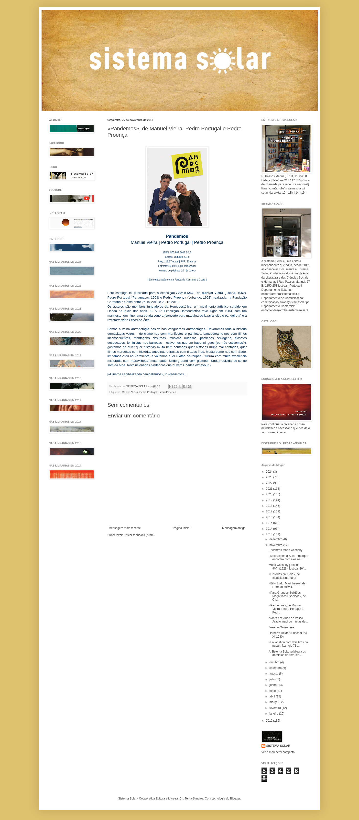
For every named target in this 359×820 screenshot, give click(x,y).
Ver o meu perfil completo (278, 752)
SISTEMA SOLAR (278, 745)
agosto (274, 673)
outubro (274, 662)
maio (272, 691)
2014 (269, 528)
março (273, 702)
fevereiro (275, 708)
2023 (269, 477)
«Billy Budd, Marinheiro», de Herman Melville (287, 585)
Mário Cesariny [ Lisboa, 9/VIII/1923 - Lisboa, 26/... (287, 566)
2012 (269, 720)
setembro (275, 668)
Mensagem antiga (233, 528)
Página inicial (181, 528)
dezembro (276, 539)
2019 (269, 500)
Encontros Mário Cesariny (285, 550)
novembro (276, 545)
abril (272, 696)
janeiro (274, 713)
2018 (269, 506)
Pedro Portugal (148, 392)
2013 (269, 534)
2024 (269, 471)
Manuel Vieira (130, 392)
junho (273, 685)
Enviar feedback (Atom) (139, 535)
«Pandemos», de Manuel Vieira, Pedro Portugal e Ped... (286, 609)
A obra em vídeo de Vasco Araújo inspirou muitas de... (288, 619)
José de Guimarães (281, 627)
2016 (269, 517)
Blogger (235, 798)
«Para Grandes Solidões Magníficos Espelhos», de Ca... (287, 596)
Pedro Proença (167, 392)
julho (272, 679)
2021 (269, 488)
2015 (269, 523)
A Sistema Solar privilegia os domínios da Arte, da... (287, 653)
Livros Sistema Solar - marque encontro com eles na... (288, 557)
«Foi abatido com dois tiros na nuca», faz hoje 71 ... (288, 644)
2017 (269, 511)
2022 (269, 483)
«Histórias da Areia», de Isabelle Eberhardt (284, 575)
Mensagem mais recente (125, 528)
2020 (269, 494)
